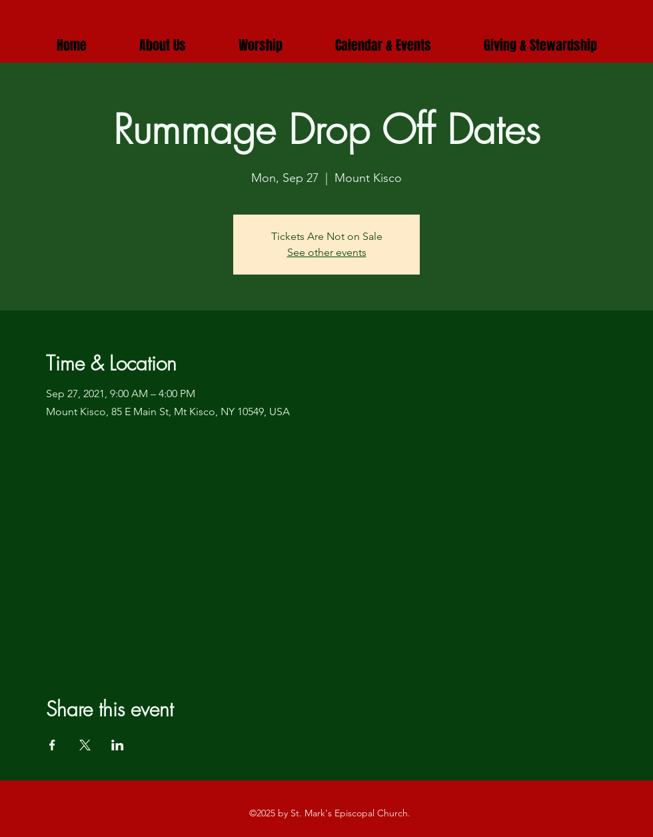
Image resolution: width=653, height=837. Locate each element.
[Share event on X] (85, 745)
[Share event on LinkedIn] (117, 745)
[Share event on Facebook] (52, 745)
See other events (326, 252)
